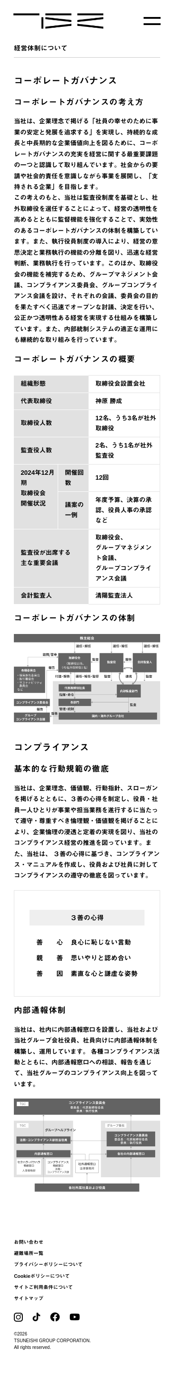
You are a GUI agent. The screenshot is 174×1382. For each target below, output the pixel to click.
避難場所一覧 (28, 1253)
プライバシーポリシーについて (48, 1264)
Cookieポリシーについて (42, 1276)
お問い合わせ (28, 1242)
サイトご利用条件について (43, 1287)
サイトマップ (28, 1298)
